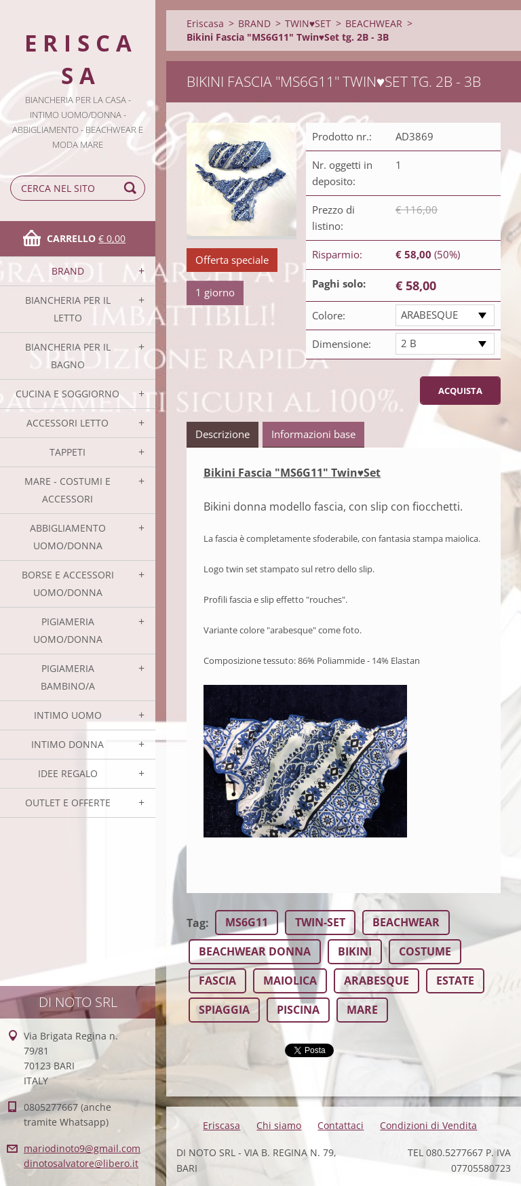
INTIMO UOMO (68, 715)
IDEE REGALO (68, 773)
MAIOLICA (290, 980)
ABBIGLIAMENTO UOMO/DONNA (68, 536)
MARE (362, 1009)
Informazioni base (313, 434)
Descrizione (222, 434)
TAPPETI (67, 452)
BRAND (68, 270)
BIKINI (355, 951)
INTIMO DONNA (67, 744)
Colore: (328, 315)
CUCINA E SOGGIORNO (67, 393)
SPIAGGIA (224, 1009)
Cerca (132, 188)
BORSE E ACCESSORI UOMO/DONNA (68, 583)
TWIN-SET (320, 922)
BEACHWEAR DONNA (255, 951)
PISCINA (298, 1009)
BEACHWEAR (373, 23)
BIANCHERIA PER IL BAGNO (68, 355)
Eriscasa (205, 23)
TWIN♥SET (308, 23)
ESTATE (455, 980)
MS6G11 (246, 922)
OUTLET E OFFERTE (68, 802)
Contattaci (340, 1125)
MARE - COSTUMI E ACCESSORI (67, 490)
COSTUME (425, 951)
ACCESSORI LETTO (67, 422)
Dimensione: (341, 344)
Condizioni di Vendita (428, 1125)
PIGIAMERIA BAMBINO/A (68, 677)
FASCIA (217, 980)
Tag (196, 922)
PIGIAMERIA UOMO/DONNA (67, 630)
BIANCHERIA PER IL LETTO (68, 309)
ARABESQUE (429, 314)
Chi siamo (278, 1125)
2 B (409, 343)
